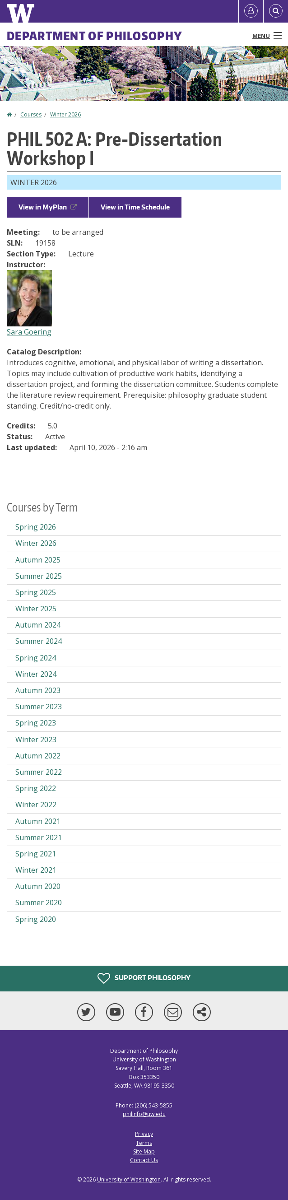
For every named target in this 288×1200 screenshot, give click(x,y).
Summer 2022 (38, 772)
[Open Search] (276, 11)
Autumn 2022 (37, 756)
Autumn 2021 (37, 821)
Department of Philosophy (94, 36)
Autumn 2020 (37, 886)
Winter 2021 (35, 870)
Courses (31, 114)
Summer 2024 (38, 641)
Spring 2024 (35, 658)
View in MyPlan (48, 207)
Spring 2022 (35, 788)
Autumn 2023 (37, 690)
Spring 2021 (35, 854)
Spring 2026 (35, 527)
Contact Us (144, 1160)
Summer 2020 (38, 902)
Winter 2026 (65, 114)
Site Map (144, 1151)
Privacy (144, 1134)
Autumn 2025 (37, 560)
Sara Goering (29, 332)
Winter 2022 (35, 804)
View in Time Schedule (135, 207)
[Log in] (251, 11)
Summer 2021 (38, 837)
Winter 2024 (35, 674)
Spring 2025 (35, 592)
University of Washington (129, 1179)
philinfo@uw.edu (144, 1114)
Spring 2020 (35, 919)
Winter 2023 (35, 739)
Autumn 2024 (37, 625)
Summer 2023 (38, 707)
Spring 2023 (35, 723)
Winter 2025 (35, 609)
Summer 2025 (38, 576)
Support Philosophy (144, 978)
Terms (144, 1143)
